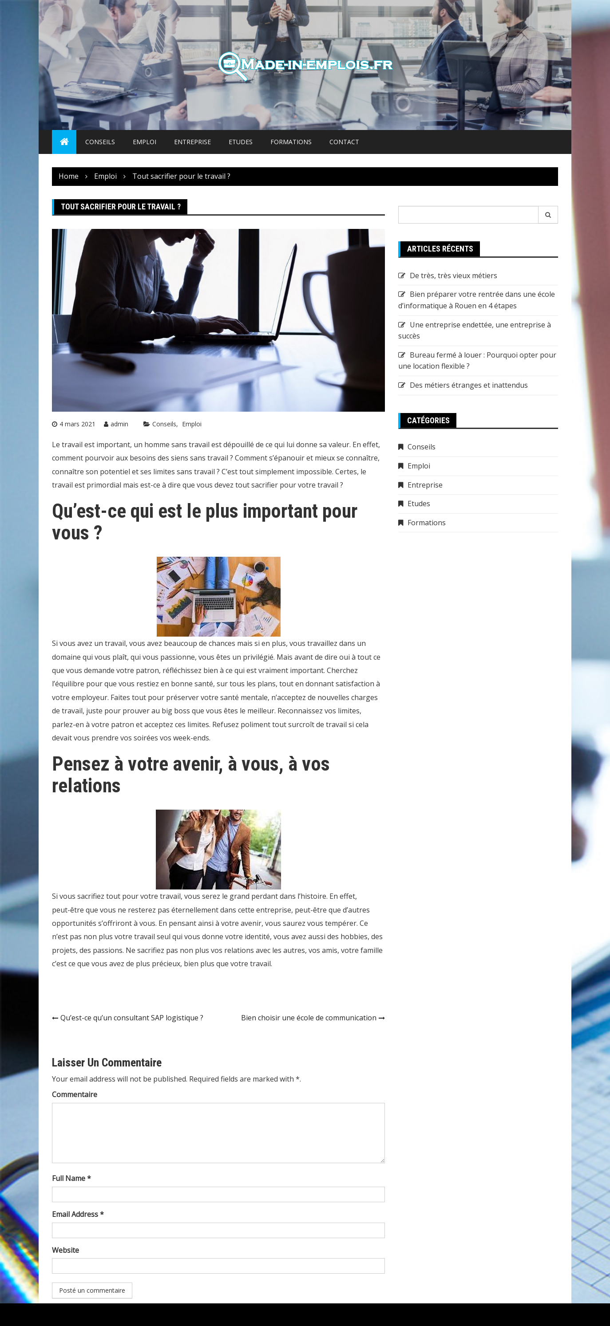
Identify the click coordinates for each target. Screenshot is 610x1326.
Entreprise (192, 142)
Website (65, 1250)
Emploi (144, 142)
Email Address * (78, 1214)
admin (119, 424)
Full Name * (71, 1178)
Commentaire (74, 1094)
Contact (344, 142)
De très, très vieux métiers (453, 275)
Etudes (241, 142)
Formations (291, 142)
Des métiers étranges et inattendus (469, 385)
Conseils (100, 142)
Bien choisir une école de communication (308, 1018)
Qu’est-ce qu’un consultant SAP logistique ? (131, 1018)
